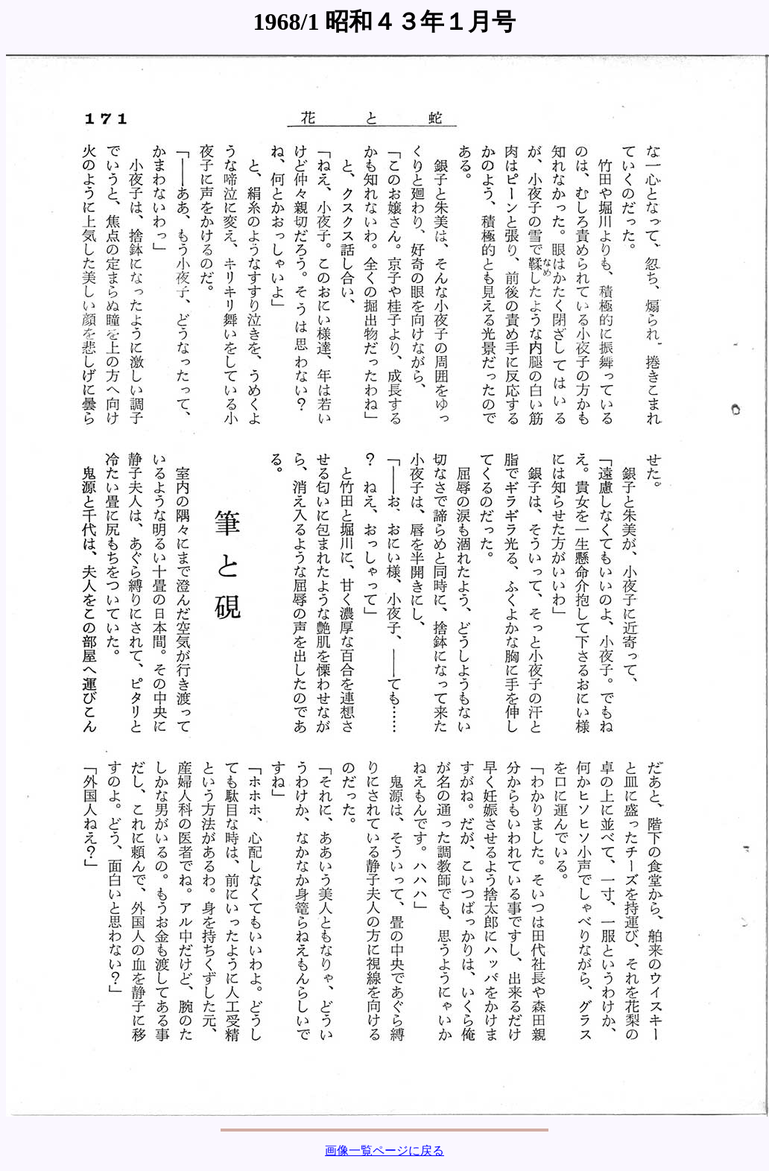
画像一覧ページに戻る (384, 1150)
